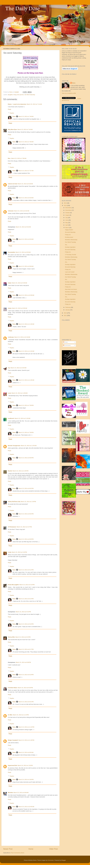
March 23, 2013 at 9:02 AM (23, 227)
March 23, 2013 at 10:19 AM (22, 337)
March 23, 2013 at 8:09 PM (26, 539)
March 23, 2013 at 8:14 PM (26, 598)
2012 (65, 313)
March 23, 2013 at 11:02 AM (26, 351)
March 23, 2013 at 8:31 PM (26, 701)
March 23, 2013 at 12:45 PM (20, 471)
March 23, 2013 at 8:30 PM (25, 687)
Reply (9, 109)
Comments (67, 345)
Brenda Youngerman (14, 445)
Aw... (66, 244)
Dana (11, 92)
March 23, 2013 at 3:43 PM (19, 552)
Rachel (10, 471)
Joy (9, 367)
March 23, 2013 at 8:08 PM (23, 662)
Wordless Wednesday (71, 239)
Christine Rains (12, 687)
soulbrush (11, 418)
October (67, 212)
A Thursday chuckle (70, 254)
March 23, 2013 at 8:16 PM (26, 624)
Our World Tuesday (70, 242)
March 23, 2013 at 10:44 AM (18, 367)
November (68, 210)
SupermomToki (12, 765)
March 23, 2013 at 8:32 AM (21, 211)
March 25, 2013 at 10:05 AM (26, 806)
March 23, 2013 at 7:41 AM (34, 104)
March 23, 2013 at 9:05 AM (23, 252)
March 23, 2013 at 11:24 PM (26, 727)
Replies (12, 113)
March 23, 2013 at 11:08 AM (19, 393)
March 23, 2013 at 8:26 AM (25, 183)
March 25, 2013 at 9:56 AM (20, 792)
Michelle (10, 792)
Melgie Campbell (13, 740)
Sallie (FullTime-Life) (14, 501)
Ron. (9, 158)
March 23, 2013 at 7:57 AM (25, 170)
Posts (65, 342)
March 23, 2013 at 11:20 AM (22, 418)
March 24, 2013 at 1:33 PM (25, 765)
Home (30, 849)
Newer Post (7, 849)
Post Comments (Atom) (17, 852)
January (67, 310)
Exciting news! (69, 237)
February (68, 307)
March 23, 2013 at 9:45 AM (19, 283)
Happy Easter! (69, 229)
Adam (9, 283)
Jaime (9, 308)
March (67, 227)
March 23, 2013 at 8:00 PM (26, 457)
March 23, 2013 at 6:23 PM (22, 637)
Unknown (11, 211)
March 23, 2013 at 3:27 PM (24, 527)
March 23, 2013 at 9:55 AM (19, 308)
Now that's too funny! (71, 289)
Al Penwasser (12, 527)
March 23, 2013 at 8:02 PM (26, 488)
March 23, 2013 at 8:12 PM (26, 570)
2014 (65, 203)
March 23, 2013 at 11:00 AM (26, 324)
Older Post (53, 849)
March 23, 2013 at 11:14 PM (21, 715)
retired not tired (12, 183)
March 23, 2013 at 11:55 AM (29, 445)
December (68, 207)
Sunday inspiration (70, 247)
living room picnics (18, 94)
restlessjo (11, 337)
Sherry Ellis (11, 637)
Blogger (64, 860)
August (67, 215)
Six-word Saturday (70, 232)
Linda (9, 552)
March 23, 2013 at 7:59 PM (26, 405)
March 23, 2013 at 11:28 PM (26, 740)
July (66, 217)
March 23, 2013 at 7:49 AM (25, 116)
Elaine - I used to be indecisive (17, 104)
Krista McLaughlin (13, 584)
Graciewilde (11, 252)
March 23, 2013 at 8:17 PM (26, 649)
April (66, 225)
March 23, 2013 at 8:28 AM (25, 197)
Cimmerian (51, 860)
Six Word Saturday (29, 94)
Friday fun (68, 234)
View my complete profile (69, 93)
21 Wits (10, 715)
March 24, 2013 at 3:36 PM (26, 779)
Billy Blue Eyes (12, 129)
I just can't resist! (69, 272)
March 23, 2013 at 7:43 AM (25, 129)
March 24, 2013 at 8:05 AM (25, 752)
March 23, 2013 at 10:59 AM (26, 295)
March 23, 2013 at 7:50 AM (25, 141)
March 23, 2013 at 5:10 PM (26, 584)
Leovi (9, 393)
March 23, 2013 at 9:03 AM (25, 239)
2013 (65, 205)
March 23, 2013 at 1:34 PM (28, 501)
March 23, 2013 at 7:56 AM (18, 158)
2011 (65, 315)
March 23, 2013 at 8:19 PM (26, 674)
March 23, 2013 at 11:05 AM (26, 380)
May (66, 222)
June (66, 220)
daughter (10, 94)
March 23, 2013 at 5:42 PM (23, 611)
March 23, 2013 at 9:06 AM (25, 266)
